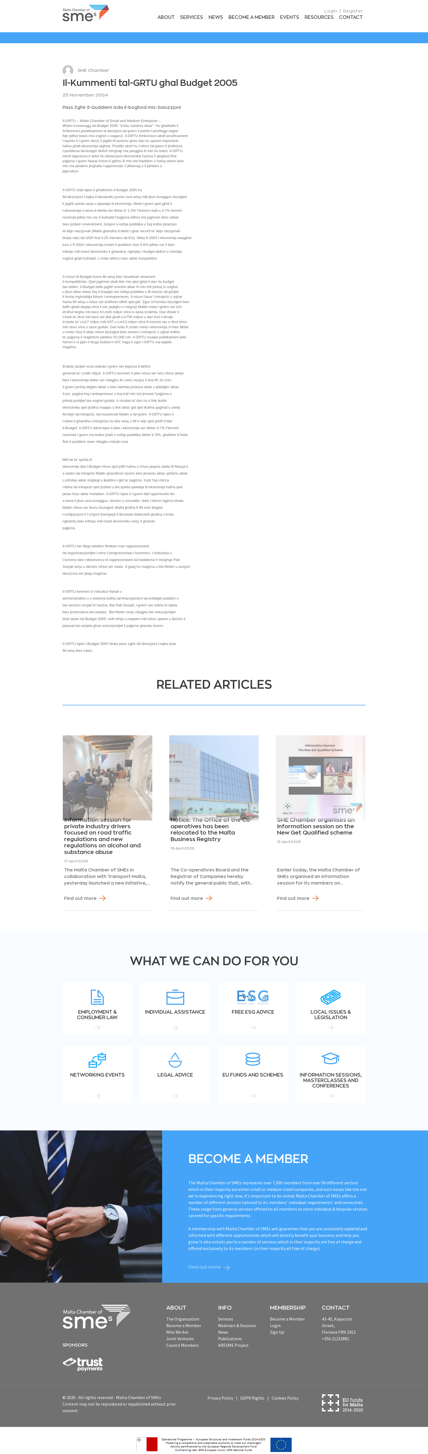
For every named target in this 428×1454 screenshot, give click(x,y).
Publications (230, 1331)
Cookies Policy (285, 1391)
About (176, 17)
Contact (352, 17)
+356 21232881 (335, 1331)
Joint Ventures (180, 1331)
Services (200, 17)
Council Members (182, 1338)
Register (353, 11)
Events (293, 17)
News (223, 17)
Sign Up (277, 1325)
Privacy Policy (220, 1391)
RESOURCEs (321, 17)
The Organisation (182, 1312)
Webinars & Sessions (237, 1318)
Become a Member (258, 17)
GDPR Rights (252, 1391)
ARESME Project (233, 1338)
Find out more (80, 891)
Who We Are (177, 1325)
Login (330, 11)
